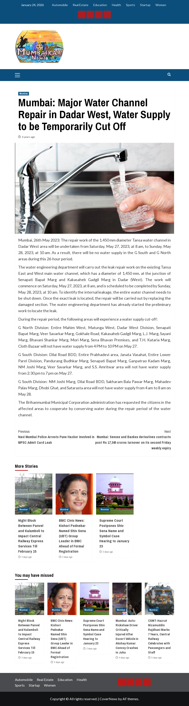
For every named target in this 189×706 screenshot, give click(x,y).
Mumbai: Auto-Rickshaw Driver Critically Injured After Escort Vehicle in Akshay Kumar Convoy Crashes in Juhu (127, 636)
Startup (145, 5)
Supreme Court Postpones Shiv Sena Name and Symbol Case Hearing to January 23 (114, 533)
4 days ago (124, 657)
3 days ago (27, 556)
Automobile (60, 5)
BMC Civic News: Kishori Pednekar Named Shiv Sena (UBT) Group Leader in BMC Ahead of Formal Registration (72, 536)
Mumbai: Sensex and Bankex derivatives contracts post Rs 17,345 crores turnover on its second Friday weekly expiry (133, 439)
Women (160, 5)
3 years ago (28, 136)
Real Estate (80, 5)
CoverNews (108, 699)
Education (100, 5)
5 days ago (157, 657)
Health (116, 5)
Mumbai (23, 93)
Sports (130, 5)
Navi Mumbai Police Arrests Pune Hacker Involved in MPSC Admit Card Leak (56, 437)
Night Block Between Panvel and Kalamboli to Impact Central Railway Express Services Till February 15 (31, 536)
